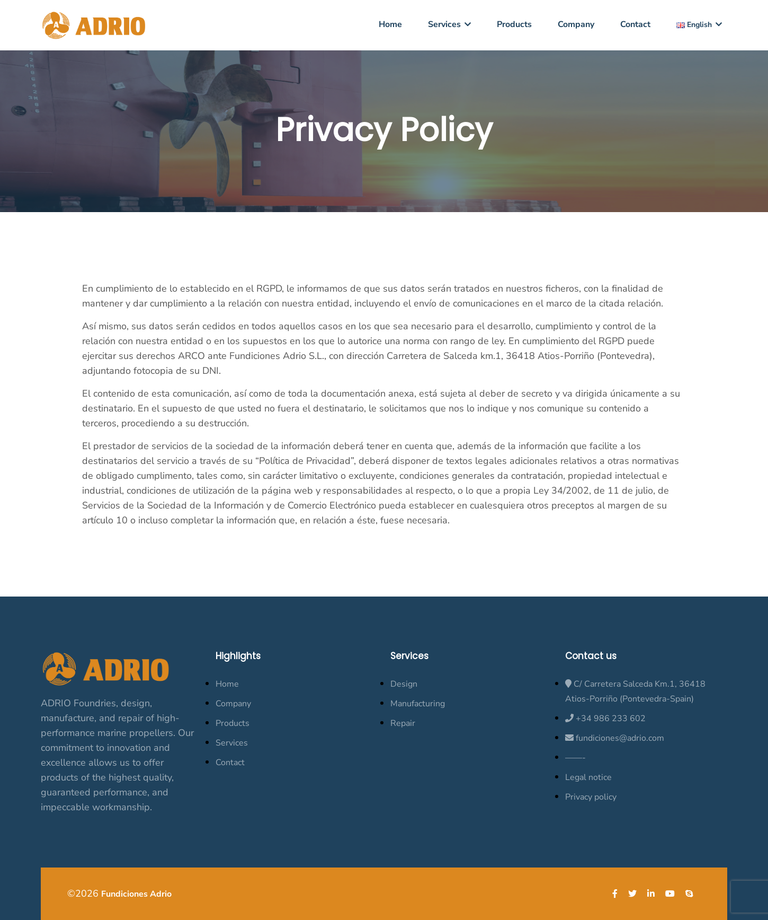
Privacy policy (591, 797)
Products (514, 24)
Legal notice (588, 777)
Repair (402, 723)
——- (575, 758)
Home (390, 24)
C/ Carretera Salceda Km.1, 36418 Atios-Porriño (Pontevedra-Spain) (635, 691)
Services (449, 24)
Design (403, 684)
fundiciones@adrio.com (614, 738)
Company (576, 24)
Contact (635, 24)
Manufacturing (417, 703)
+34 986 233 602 (605, 718)
